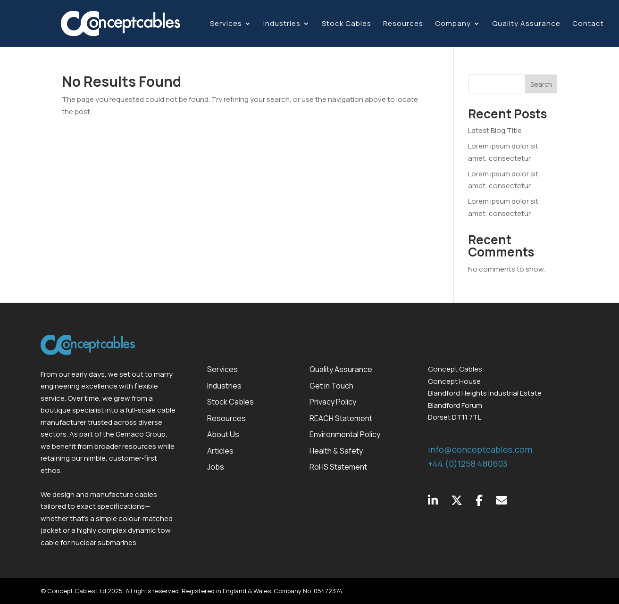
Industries (282, 24)
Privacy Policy (333, 402)
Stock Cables (346, 24)
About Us (223, 434)
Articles (220, 451)
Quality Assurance (526, 24)
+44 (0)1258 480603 (467, 463)
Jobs (215, 467)
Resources (403, 24)
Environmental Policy (345, 434)
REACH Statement (341, 418)
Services (226, 24)
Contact (588, 24)
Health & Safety (336, 451)
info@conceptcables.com (480, 449)
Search (541, 84)
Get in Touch (331, 386)
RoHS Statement (338, 467)
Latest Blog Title (495, 130)
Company (453, 24)
